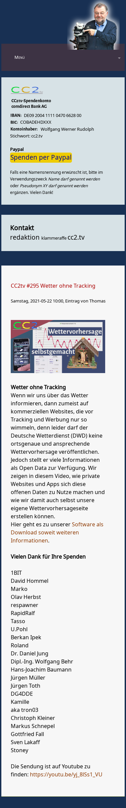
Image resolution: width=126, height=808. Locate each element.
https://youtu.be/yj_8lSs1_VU (66, 775)
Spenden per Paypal (41, 157)
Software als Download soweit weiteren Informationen (57, 533)
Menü (19, 57)
